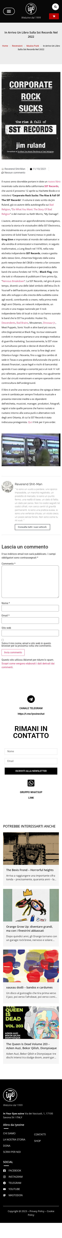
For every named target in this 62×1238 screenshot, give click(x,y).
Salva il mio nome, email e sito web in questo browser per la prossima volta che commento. (27, 644)
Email (6, 615)
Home (5, 46)
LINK (31, 797)
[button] (9, 11)
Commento (8, 564)
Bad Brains (22, 322)
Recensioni (17, 46)
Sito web (6, 628)
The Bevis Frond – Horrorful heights (30, 870)
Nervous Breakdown (13, 281)
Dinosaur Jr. (49, 322)
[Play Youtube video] (31, 450)
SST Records (51, 186)
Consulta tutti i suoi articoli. (32, 527)
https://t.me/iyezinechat (31, 713)
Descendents (8, 322)
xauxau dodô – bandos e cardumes (29, 987)
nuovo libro (54, 181)
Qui (30, 422)
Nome (6, 603)
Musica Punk (32, 46)
